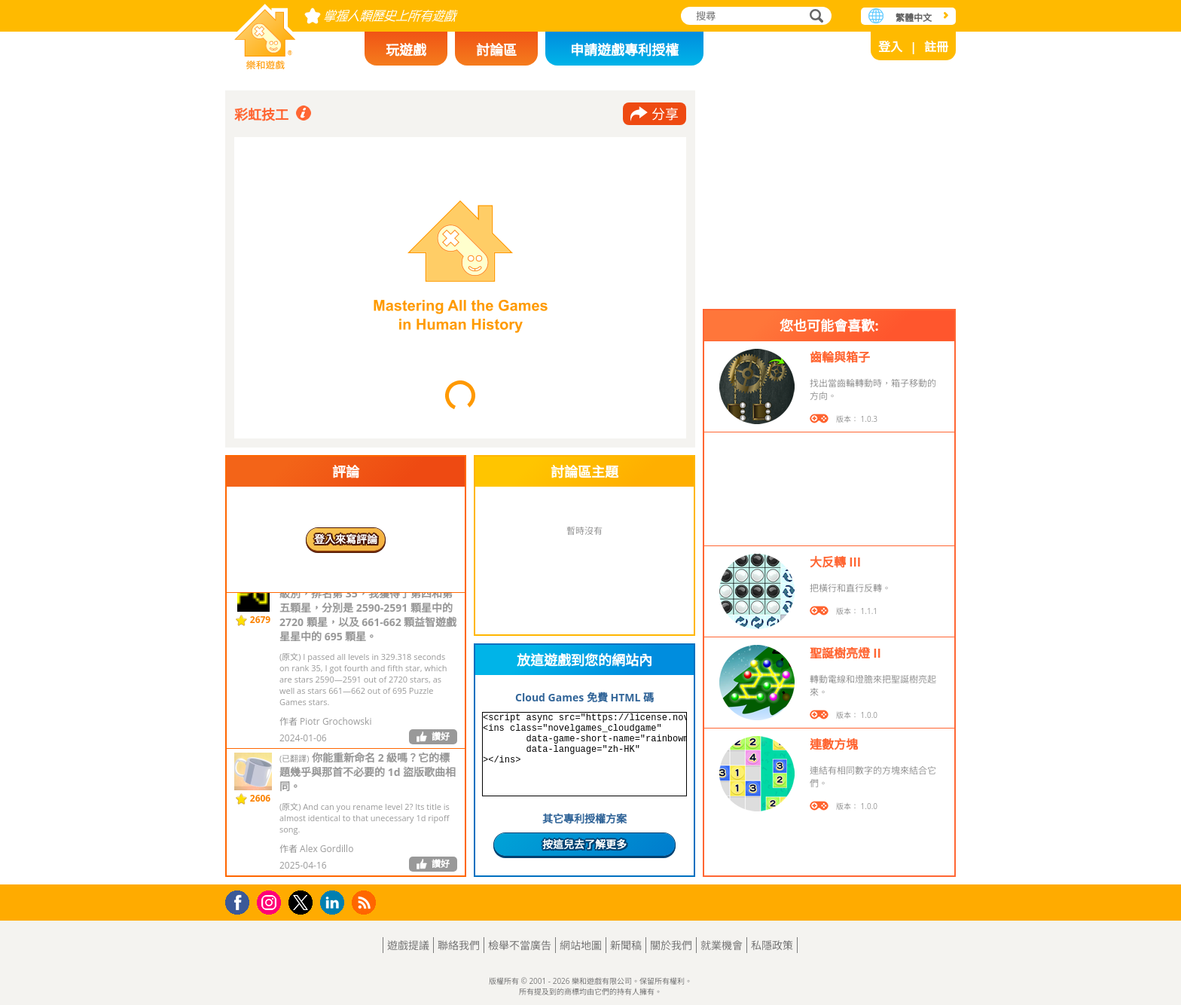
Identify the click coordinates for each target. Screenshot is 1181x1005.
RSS (366, 902)
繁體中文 (914, 17)
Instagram (271, 901)
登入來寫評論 (345, 539)
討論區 (496, 50)
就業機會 (721, 945)
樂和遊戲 (265, 32)
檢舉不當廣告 (519, 945)
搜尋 (814, 17)
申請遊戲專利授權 (624, 50)
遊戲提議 (408, 945)
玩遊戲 (406, 50)
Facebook (241, 900)
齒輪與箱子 (840, 357)
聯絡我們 (459, 945)
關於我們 (671, 945)
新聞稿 (626, 945)
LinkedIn (334, 903)
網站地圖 (581, 945)
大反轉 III (835, 562)
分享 (665, 114)
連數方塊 (834, 744)
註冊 (936, 46)
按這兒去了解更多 (584, 844)
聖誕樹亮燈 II (845, 653)
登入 (890, 46)
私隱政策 (772, 945)
